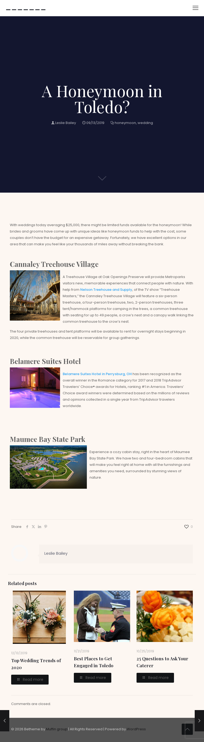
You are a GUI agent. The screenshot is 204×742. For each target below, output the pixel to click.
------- (25, 8)
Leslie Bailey (65, 122)
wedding (145, 122)
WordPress (136, 729)
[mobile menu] (195, 8)
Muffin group (56, 729)
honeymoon (125, 122)
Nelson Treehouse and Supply (106, 289)
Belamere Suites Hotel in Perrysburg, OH (97, 373)
